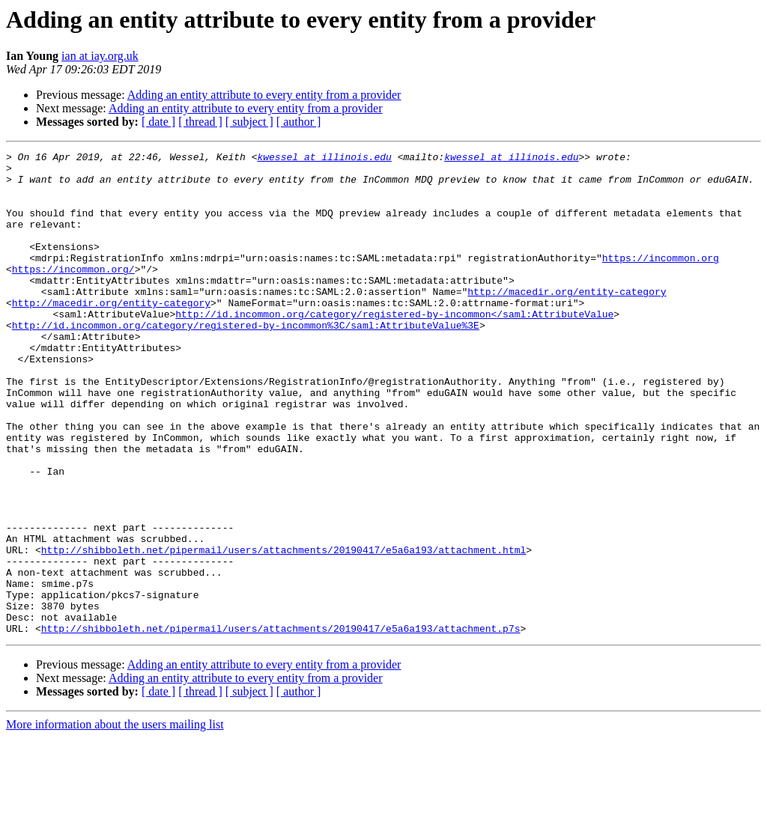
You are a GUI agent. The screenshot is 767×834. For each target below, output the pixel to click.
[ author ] (298, 121)
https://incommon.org (660, 280)
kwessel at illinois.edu (324, 158)
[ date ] (158, 121)
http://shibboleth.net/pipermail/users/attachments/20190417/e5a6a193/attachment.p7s (281, 724)
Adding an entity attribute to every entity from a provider (264, 94)
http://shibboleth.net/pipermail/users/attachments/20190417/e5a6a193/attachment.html (283, 630)
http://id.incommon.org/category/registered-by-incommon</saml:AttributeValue (394, 347)
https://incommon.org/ (73, 293)
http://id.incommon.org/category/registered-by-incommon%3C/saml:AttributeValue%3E (245, 361)
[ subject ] (249, 121)
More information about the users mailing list (115, 821)
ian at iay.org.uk (100, 55)
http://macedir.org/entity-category (566, 320)
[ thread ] (200, 121)
